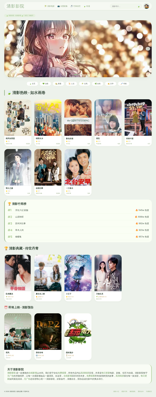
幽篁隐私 (132, 391)
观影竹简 (124, 391)
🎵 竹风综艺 (75, 6)
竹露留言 (149, 391)
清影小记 (116, 391)
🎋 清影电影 (49, 6)
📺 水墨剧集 (62, 6)
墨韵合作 (141, 391)
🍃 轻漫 (86, 6)
